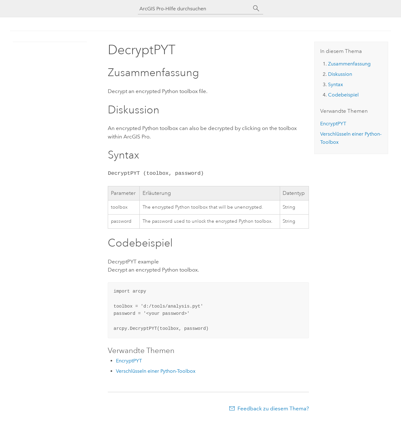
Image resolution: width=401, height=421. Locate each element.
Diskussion (340, 74)
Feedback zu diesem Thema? (273, 408)
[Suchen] (256, 8)
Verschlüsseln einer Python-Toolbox (155, 371)
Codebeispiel (343, 95)
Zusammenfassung (349, 64)
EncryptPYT (129, 361)
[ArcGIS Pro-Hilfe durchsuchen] (194, 8)
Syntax (335, 84)
